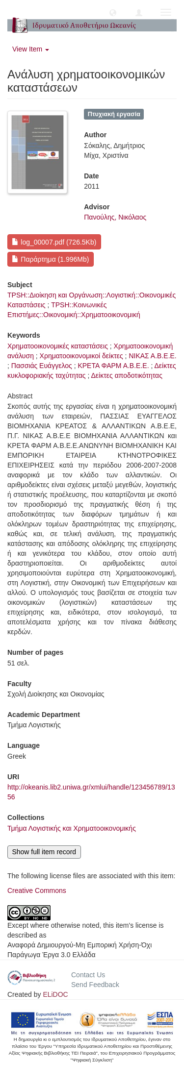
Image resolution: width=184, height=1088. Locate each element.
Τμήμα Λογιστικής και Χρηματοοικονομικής (71, 828)
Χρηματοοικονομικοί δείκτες (81, 356)
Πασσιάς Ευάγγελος (41, 366)
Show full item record (44, 852)
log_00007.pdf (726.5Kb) (54, 242)
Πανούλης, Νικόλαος (115, 217)
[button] (113, 12)
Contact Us (88, 975)
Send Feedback (95, 985)
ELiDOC (55, 994)
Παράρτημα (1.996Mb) (50, 259)
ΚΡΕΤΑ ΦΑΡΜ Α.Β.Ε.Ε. (113, 366)
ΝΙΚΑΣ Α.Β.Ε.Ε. (152, 356)
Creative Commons (36, 890)
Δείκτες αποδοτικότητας (126, 375)
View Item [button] (30, 49)
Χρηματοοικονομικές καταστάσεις (57, 346)
